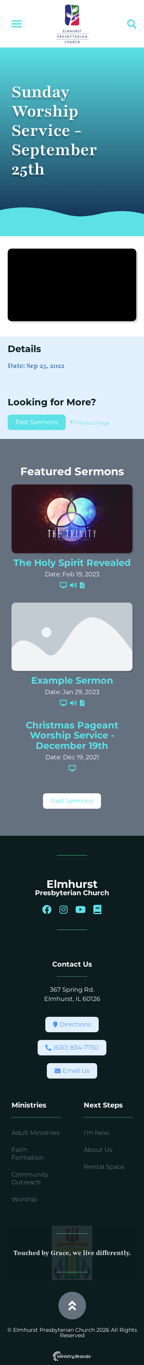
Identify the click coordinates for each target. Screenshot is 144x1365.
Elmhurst (72, 884)
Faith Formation (28, 1153)
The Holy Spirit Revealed (72, 562)
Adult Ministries (36, 1132)
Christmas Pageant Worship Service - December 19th (72, 735)
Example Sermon (72, 680)
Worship (24, 1199)
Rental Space (104, 1166)
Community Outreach (30, 1178)
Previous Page (89, 422)
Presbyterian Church (72, 893)
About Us (98, 1149)
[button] (16, 24)
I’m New (96, 1132)
